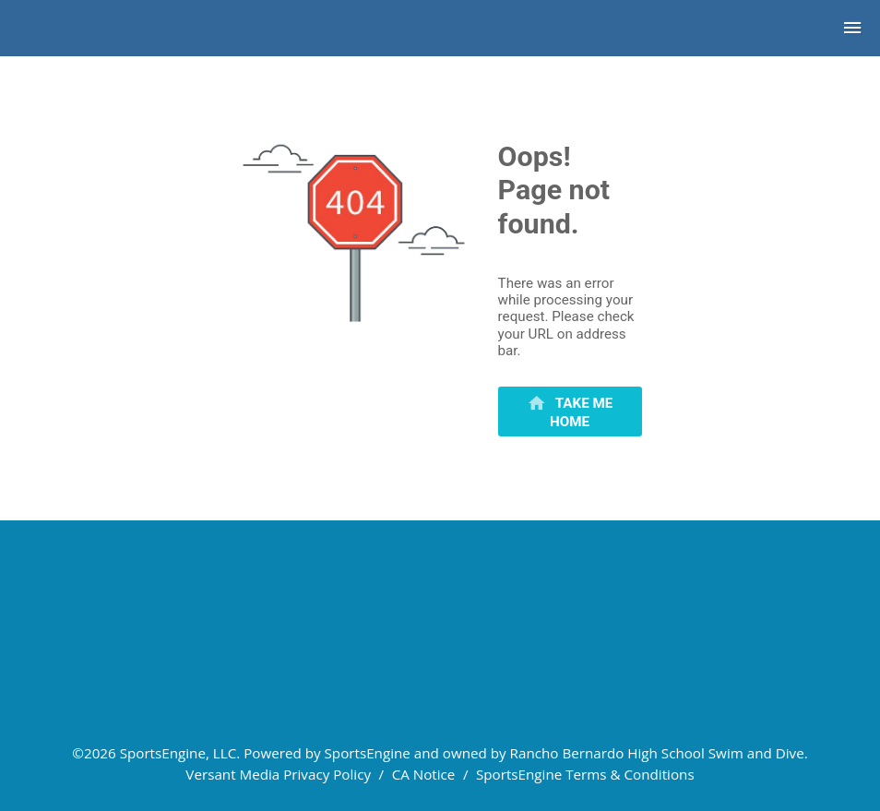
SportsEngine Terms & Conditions (585, 774)
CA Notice (424, 774)
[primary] (570, 411)
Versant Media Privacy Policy (278, 774)
